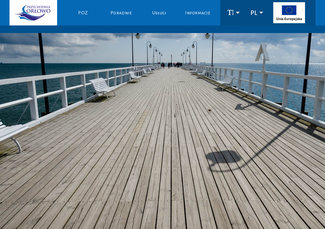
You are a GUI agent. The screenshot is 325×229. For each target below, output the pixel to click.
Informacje (197, 12)
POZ (83, 12)
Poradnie (121, 12)
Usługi (159, 12)
